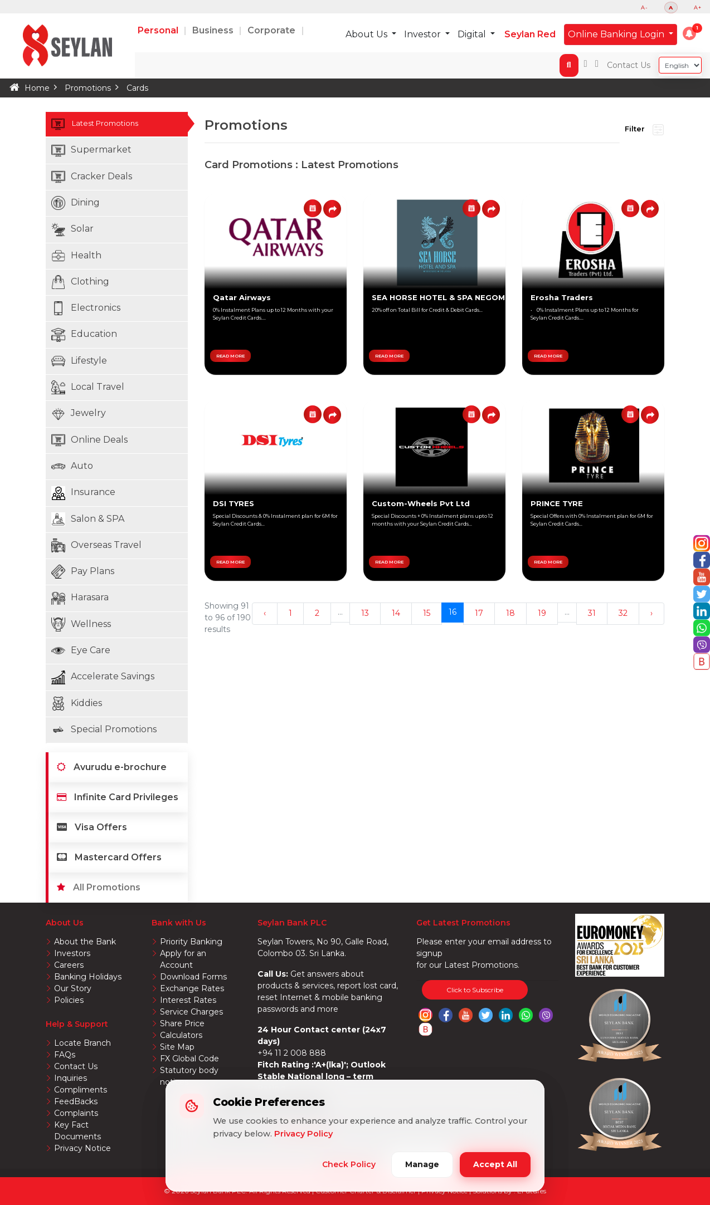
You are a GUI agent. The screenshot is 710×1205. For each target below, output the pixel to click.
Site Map (177, 1047)
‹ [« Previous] (265, 613)
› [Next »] (651, 613)
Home (37, 88)
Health (76, 256)
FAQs (64, 1055)
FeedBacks (76, 1101)
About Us (368, 34)
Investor (423, 34)
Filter (644, 129)
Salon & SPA (87, 519)
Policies (69, 1000)
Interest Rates (188, 1000)
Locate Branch (82, 1043)
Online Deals (89, 440)
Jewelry (78, 414)
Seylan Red (530, 34)
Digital (473, 34)
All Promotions (98, 887)
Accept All (495, 1164)
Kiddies (76, 704)
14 (396, 613)
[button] (689, 33)
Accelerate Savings (102, 677)
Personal (159, 30)
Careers (69, 965)
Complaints (76, 1113)
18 (510, 613)
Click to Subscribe (474, 990)
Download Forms (193, 977)
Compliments (80, 1090)
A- (644, 7)
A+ (698, 7)
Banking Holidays (87, 977)
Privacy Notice (82, 1148)
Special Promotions (104, 730)
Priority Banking (191, 942)
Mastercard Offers (109, 857)
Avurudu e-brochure (112, 767)
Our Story (72, 988)
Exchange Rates (192, 988)
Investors (72, 953)
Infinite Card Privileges (117, 797)
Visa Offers (92, 827)
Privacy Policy (303, 1134)
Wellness (81, 624)
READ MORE (230, 356)
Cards (137, 88)
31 (592, 613)
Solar (72, 230)
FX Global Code (189, 1059)
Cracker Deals (91, 177)
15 (426, 613)
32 (623, 613)
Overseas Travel (96, 545)
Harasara (80, 598)
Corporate (272, 30)
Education (84, 335)
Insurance (83, 493)
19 (542, 613)
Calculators (181, 1035)
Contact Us (628, 65)
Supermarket (91, 151)
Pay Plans (82, 572)
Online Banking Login (617, 34)
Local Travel (87, 387)
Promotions (88, 88)
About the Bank (85, 942)
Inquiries (70, 1078)
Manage (422, 1164)
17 (479, 613)
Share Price (182, 1023)
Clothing (80, 282)
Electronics (85, 308)
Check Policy (349, 1164)
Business (214, 30)
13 (365, 613)
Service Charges (191, 1012)
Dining (75, 203)
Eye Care (80, 651)
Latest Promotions (119, 124)
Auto (72, 466)
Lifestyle (79, 361)
